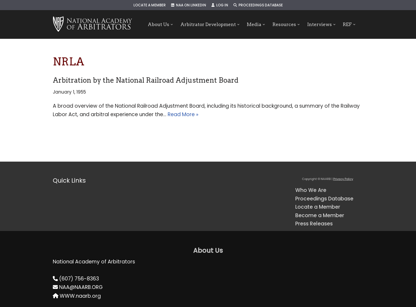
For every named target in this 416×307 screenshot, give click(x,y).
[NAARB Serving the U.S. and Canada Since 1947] (92, 24)
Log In (219, 5)
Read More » (183, 114)
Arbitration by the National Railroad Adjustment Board (146, 80)
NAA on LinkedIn (188, 5)
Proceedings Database (258, 5)
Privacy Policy (343, 179)
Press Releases (314, 223)
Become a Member (319, 215)
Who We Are (310, 190)
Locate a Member (149, 5)
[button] (172, 24)
